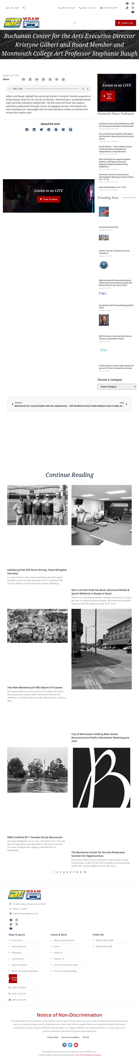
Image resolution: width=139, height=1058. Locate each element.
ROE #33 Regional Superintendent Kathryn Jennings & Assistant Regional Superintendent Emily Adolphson (115, 163)
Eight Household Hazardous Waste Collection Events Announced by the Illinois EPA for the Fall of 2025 (115, 283)
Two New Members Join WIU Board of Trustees (34, 687)
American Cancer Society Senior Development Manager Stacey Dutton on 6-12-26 (116, 177)
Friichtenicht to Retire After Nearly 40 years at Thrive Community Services (116, 367)
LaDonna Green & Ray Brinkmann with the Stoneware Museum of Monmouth (116, 125)
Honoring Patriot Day (108, 227)
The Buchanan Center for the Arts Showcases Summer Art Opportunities (98, 854)
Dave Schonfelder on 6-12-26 (112, 187)
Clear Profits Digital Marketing (88, 1055)
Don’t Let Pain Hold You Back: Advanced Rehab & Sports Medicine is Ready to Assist (100, 592)
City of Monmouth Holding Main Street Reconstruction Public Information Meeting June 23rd (100, 738)
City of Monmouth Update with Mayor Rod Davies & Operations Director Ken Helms (116, 136)
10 (84, 872)
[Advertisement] (49, 155)
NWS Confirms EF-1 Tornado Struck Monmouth (34, 837)
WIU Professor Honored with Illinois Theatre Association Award (115, 337)
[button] (23, 7)
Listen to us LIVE (48, 190)
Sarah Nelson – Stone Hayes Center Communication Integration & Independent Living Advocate (115, 149)
